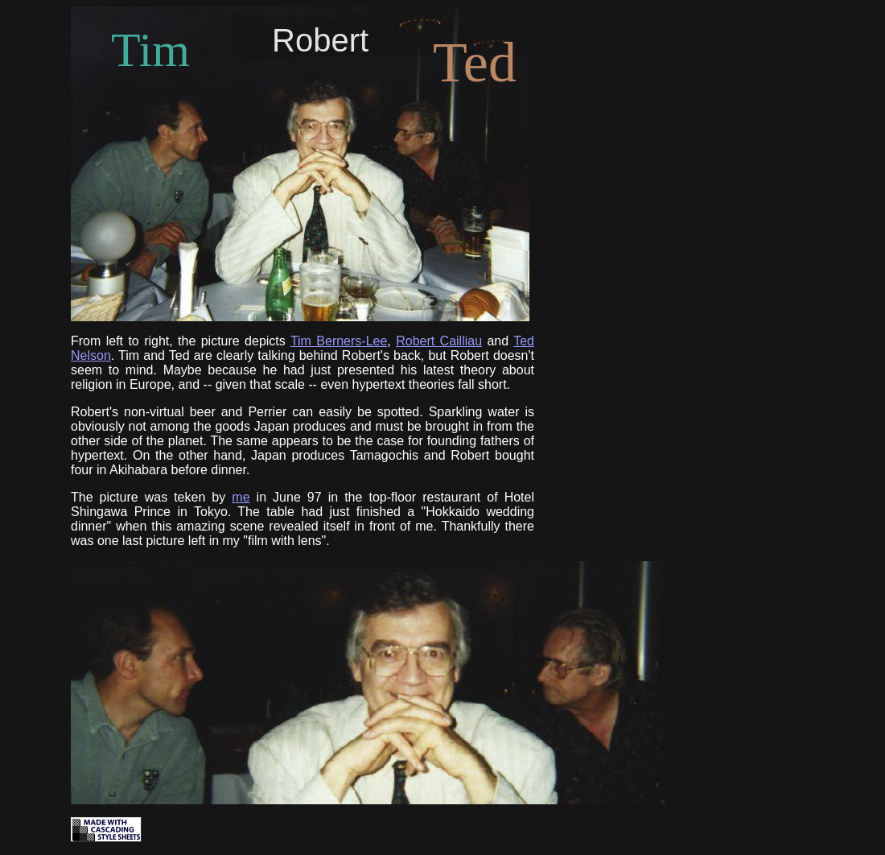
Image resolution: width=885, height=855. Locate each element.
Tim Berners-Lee (338, 341)
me (240, 497)
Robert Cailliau (439, 341)
